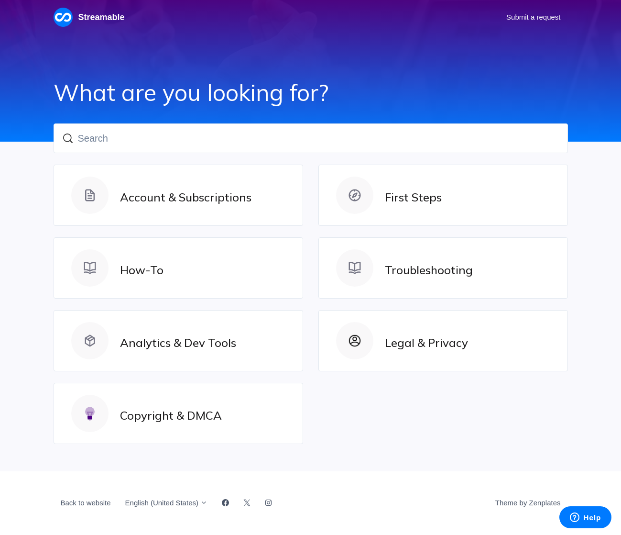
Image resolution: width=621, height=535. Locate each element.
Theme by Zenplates (528, 502)
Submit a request (533, 17)
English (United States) (166, 503)
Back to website (86, 503)
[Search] (311, 138)
